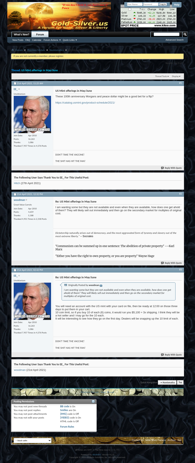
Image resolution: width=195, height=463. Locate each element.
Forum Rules (67, 426)
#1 (180, 83)
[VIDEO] (64, 417)
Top (180, 382)
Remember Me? (137, 9)
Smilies (64, 410)
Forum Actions (51, 40)
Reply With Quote (171, 168)
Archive (172, 439)
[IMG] (63, 413)
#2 (180, 193)
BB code (64, 406)
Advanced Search (175, 40)
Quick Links (69, 40)
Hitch (17, 183)
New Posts (17, 40)
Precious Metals (36, 50)
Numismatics (57, 50)
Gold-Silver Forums (155, 439)
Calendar (36, 40)
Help (176, 4)
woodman (20, 369)
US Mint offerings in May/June (39, 70)
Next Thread (107, 392)
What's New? (21, 34)
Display (175, 76)
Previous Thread (89, 392)
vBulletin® (97, 454)
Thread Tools (161, 76)
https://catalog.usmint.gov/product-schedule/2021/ (85, 102)
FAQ (28, 40)
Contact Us (138, 439)
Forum (40, 34)
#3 (180, 269)
